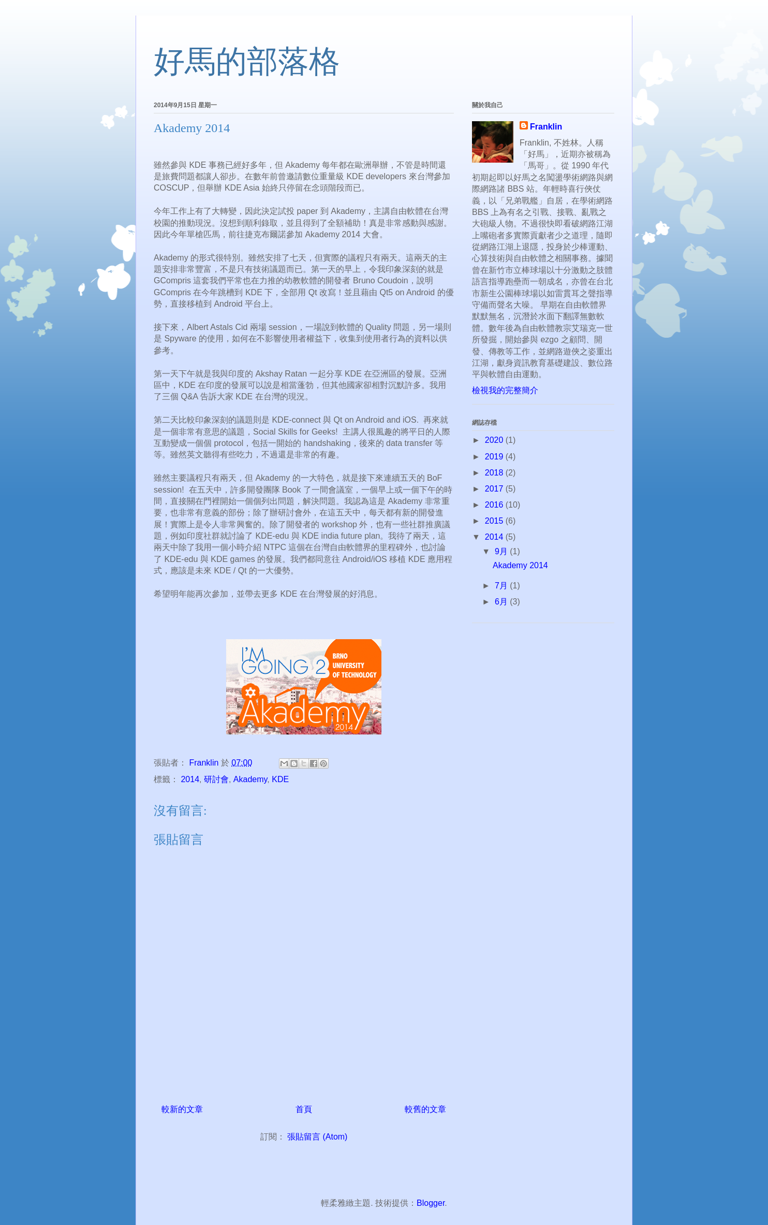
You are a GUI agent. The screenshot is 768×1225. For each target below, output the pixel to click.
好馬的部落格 (247, 62)
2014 (190, 779)
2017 (495, 488)
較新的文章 (182, 1109)
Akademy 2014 (520, 565)
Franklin (546, 126)
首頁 (304, 1109)
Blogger (431, 1203)
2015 (495, 520)
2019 (495, 456)
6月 (502, 601)
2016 (495, 504)
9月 (502, 551)
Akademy (250, 779)
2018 (495, 472)
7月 (502, 585)
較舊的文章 (425, 1109)
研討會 (216, 779)
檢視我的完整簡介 (505, 390)
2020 (495, 440)
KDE (280, 779)
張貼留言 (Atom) (317, 1136)
